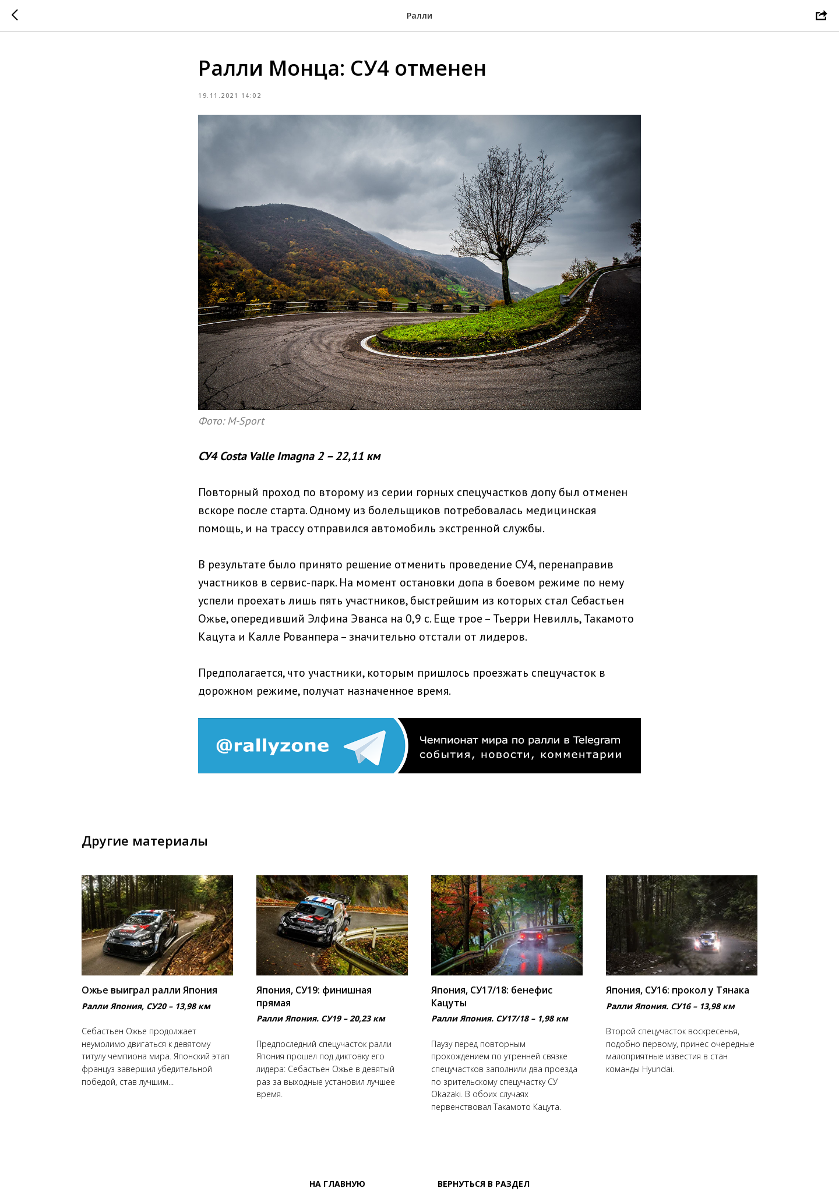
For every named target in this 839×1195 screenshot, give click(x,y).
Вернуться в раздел (484, 1183)
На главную (337, 1183)
